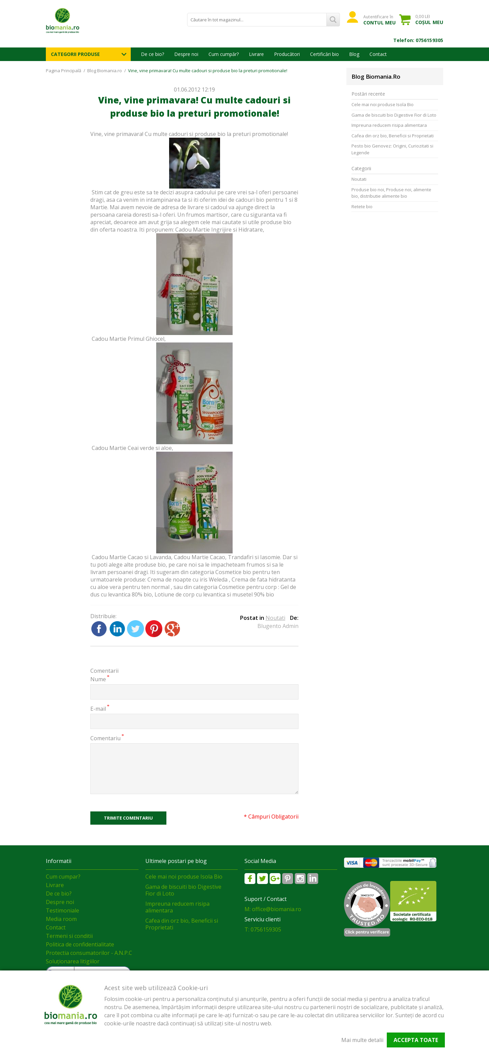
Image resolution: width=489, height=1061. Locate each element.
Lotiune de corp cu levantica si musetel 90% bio (214, 594)
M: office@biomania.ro (272, 909)
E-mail (98, 708)
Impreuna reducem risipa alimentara (389, 125)
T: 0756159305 (262, 929)
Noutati (275, 618)
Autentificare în (379, 19)
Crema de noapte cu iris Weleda (188, 579)
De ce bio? (152, 54)
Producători (287, 54)
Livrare (256, 54)
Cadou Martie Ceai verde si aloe (132, 448)
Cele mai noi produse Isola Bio (382, 104)
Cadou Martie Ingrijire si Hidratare (219, 229)
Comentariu (105, 738)
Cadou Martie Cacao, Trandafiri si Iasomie (227, 557)
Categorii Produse (75, 54)
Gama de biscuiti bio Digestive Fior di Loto (393, 115)
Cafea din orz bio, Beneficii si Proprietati (392, 136)
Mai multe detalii (362, 1040)
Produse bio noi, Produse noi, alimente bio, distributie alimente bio (391, 192)
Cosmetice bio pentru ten (247, 572)
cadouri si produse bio (198, 134)
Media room (61, 919)
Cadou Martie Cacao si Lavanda (131, 557)
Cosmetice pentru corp (248, 587)
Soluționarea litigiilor (72, 961)
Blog (354, 54)
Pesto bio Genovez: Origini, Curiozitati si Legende (392, 149)
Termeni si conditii (69, 936)
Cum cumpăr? (224, 54)
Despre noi (186, 54)
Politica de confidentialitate (80, 944)
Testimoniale (62, 910)
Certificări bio (324, 54)
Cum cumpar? (63, 876)
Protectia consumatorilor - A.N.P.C (89, 953)
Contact (378, 54)
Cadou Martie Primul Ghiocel (128, 338)
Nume (98, 679)
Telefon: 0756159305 (418, 40)
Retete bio (362, 206)
